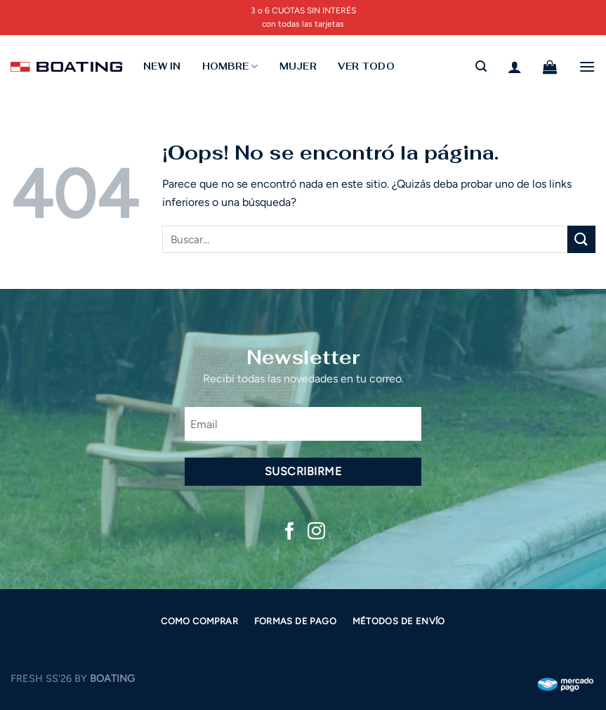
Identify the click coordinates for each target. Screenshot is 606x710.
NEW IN (162, 66)
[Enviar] (581, 239)
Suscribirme (303, 471)
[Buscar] (481, 66)
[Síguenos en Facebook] (289, 532)
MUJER (298, 66)
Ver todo (366, 66)
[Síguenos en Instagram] (316, 532)
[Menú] (587, 66)
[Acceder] (515, 66)
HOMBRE (230, 66)
